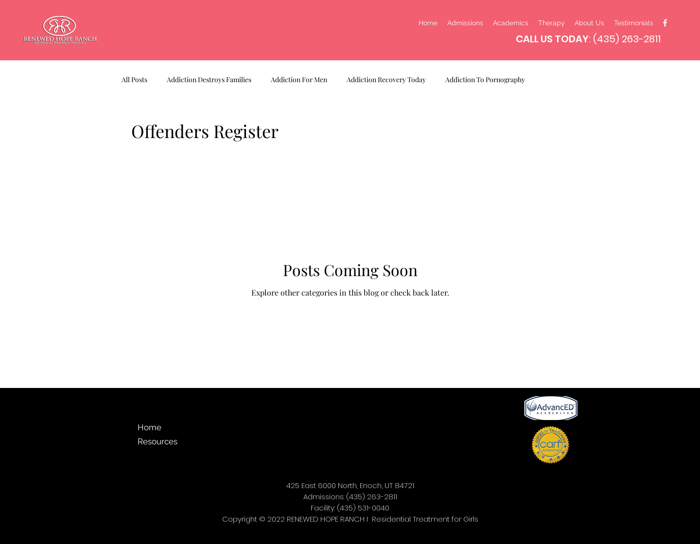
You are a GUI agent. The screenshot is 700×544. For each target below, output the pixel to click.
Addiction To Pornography (485, 79)
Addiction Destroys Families (209, 79)
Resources (157, 441)
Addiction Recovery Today (386, 79)
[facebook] (665, 23)
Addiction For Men (299, 79)
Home (149, 427)
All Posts (134, 79)
